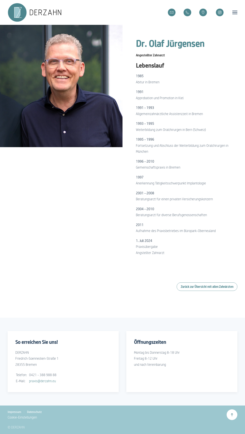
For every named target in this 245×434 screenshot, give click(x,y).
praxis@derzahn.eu (42, 381)
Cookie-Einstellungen (22, 417)
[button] (234, 12)
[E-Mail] (172, 12)
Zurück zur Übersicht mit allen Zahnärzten (207, 286)
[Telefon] (187, 12)
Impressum (14, 412)
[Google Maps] (203, 12)
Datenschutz (34, 412)
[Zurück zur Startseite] (38, 12)
